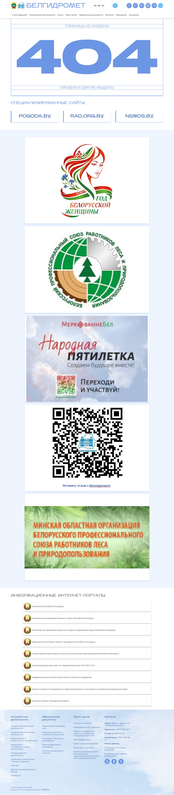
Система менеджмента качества (52, 752)
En (103, 5)
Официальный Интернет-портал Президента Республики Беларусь (59, 642)
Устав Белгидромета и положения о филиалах (53, 733)
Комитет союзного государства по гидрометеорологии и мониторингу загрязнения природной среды (76, 689)
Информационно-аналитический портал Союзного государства (57, 677)
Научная (15, 766)
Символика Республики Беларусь (44, 607)
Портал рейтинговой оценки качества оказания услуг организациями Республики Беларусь (71, 654)
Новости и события (82, 723)
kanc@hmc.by (117, 734)
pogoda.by (35, 116)
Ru (95, 5)
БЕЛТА (46, 790)
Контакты (123, 15)
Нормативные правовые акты (53, 727)
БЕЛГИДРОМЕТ (55, 6)
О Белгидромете (21, 15)
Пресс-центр (79, 15)
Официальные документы (102, 15)
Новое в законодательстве (85, 744)
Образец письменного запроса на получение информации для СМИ (83, 733)
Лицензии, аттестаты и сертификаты (52, 740)
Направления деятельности (46, 15)
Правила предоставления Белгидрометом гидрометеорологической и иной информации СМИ (86, 755)
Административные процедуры (51, 746)
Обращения (136, 15)
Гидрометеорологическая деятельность (23, 733)
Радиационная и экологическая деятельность (24, 740)
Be (99, 5)
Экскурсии (151, 15)
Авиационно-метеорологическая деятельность (20, 747)
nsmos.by (139, 116)
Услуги (67, 15)
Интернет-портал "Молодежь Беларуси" (46, 701)
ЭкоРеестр (16, 776)
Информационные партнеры (86, 727)
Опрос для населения (83, 748)
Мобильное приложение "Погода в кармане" (22, 760)
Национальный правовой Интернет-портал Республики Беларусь (59, 618)
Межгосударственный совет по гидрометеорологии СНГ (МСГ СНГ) (59, 666)
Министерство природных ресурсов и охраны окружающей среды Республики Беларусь (70, 630)
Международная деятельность (19, 754)
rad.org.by (87, 116)
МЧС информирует (82, 740)
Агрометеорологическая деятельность (22, 727)
